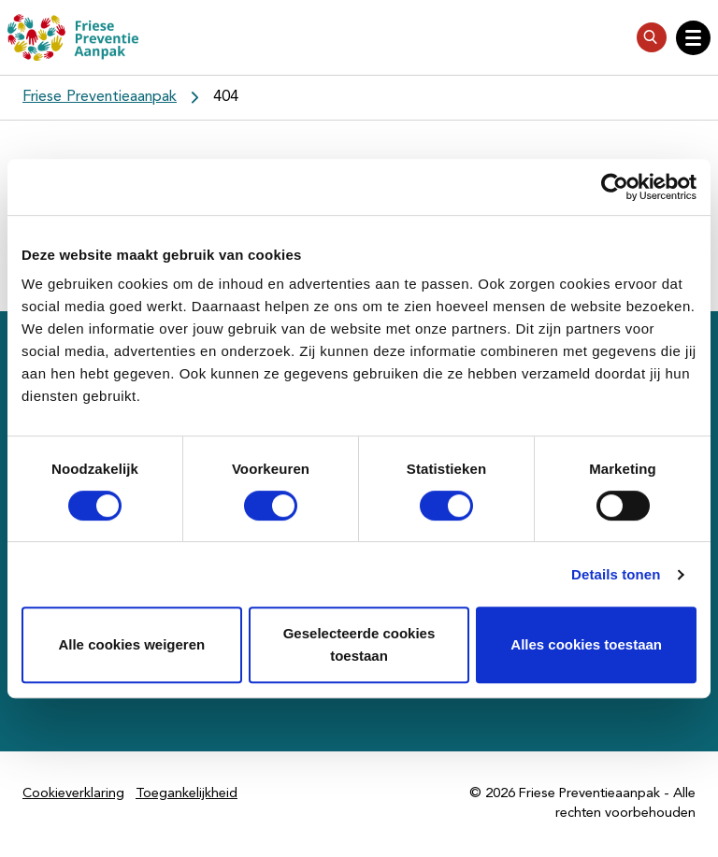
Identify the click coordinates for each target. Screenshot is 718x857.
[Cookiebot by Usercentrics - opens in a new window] (614, 187)
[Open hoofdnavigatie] (693, 38)
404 (225, 97)
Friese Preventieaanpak (99, 97)
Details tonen (615, 574)
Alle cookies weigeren (131, 644)
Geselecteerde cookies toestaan (359, 644)
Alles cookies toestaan (586, 644)
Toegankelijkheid (186, 794)
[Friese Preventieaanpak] (72, 37)
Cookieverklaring (73, 794)
